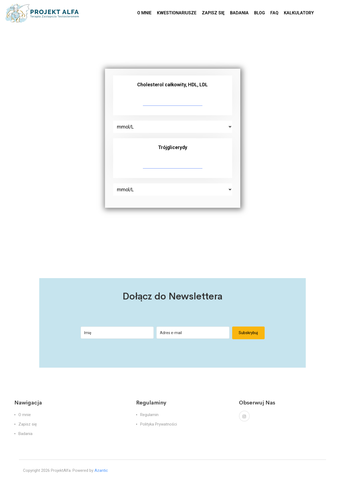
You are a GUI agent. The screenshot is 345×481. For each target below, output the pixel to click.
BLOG (259, 12)
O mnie (24, 414)
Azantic (101, 470)
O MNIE (144, 12)
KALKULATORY (299, 12)
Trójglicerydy (172, 147)
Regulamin (149, 414)
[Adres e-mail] (192, 333)
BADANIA (239, 12)
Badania (25, 433)
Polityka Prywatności (158, 424)
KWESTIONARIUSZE (176, 12)
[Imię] (117, 333)
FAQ (274, 12)
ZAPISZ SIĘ (213, 12)
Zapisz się (27, 424)
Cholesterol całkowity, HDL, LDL (172, 84)
